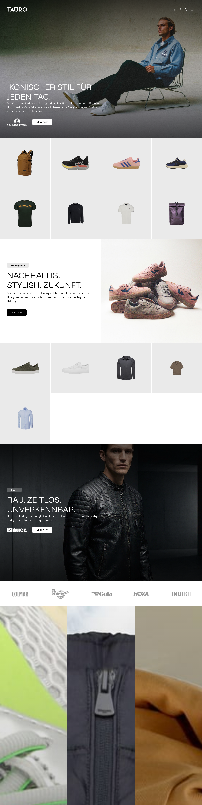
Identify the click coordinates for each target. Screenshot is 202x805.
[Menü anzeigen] (192, 10)
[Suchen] (175, 10)
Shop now (42, 121)
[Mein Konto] (180, 9)
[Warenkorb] (186, 9)
